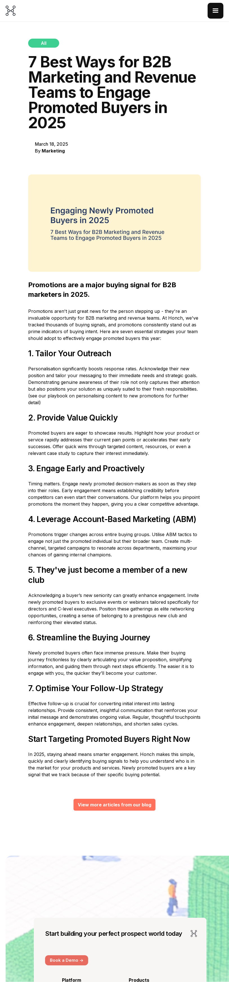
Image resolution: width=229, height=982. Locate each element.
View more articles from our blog (114, 805)
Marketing (53, 151)
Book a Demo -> (66, 960)
